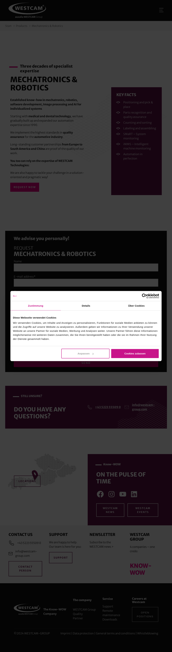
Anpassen (86, 353)
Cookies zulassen (135, 353)
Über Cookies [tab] (136, 305)
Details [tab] (86, 305)
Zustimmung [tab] (35, 305)
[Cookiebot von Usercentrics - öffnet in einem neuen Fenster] (144, 295)
